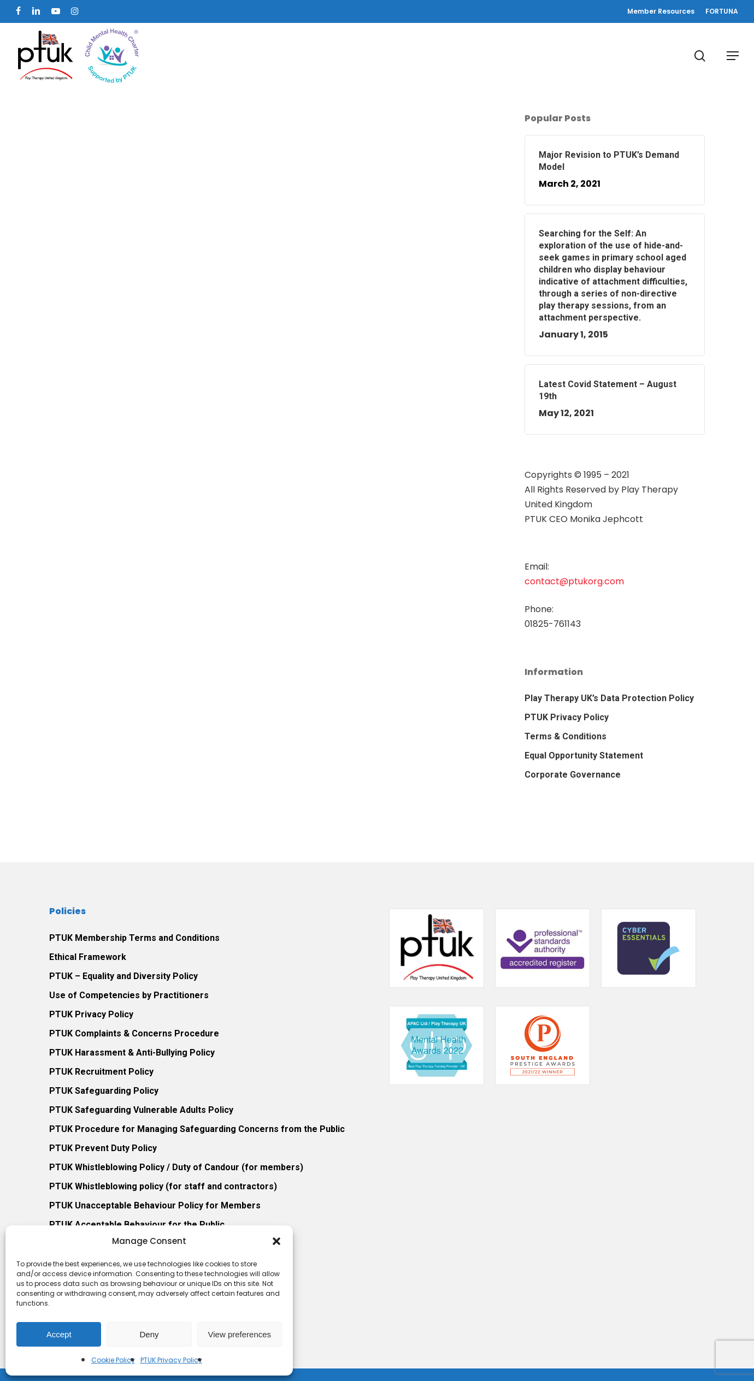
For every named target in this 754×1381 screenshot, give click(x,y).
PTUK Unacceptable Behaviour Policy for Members (155, 1205)
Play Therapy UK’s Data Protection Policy (609, 698)
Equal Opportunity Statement (584, 755)
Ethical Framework (87, 957)
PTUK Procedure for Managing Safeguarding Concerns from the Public (197, 1129)
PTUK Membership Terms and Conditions (134, 938)
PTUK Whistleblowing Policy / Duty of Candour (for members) (176, 1167)
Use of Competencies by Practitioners (129, 995)
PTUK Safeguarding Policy (103, 1091)
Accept (59, 1334)
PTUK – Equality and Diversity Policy (123, 976)
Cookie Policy (113, 1360)
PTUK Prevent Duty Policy (103, 1148)
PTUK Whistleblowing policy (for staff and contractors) (163, 1186)
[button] (276, 1241)
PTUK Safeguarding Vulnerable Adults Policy (141, 1110)
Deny (148, 1334)
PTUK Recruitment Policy (101, 1071)
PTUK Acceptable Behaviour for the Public (137, 1224)
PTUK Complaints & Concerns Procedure (134, 1033)
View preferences (240, 1334)
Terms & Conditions (565, 736)
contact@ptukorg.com (574, 581)
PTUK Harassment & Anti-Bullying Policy (132, 1052)
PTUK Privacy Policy (171, 1360)
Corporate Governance (573, 774)
